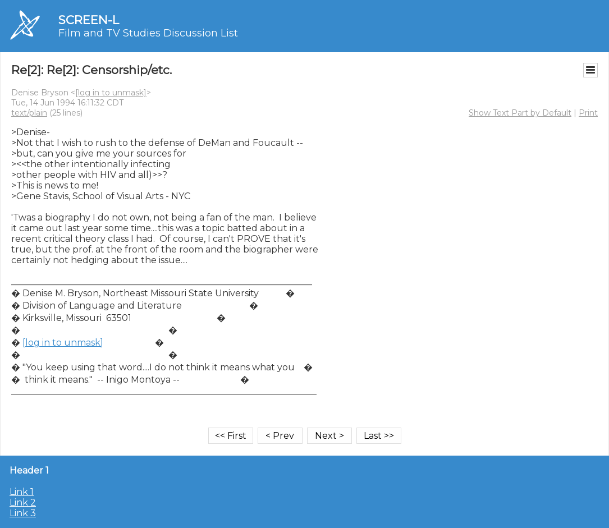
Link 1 (22, 491)
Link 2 (23, 502)
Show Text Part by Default (520, 113)
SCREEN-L (88, 20)
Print (588, 113)
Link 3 (23, 513)
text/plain (29, 113)
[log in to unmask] (110, 93)
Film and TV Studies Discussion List (148, 33)
